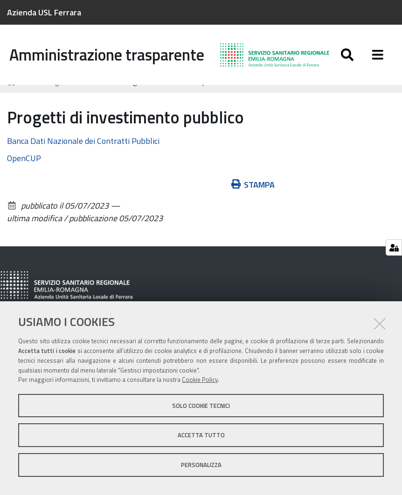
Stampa (253, 197)
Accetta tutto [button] (201, 435)
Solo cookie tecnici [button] (201, 405)
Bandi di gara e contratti (65, 94)
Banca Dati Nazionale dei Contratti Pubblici (83, 153)
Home (13, 94)
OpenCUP (24, 170)
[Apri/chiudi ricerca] (347, 55)
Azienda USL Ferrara (44, 12)
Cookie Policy (200, 379)
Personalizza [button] (201, 464)
